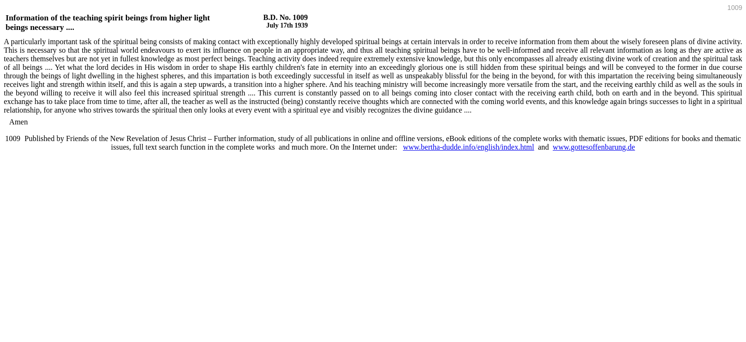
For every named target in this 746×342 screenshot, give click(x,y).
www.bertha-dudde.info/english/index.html (468, 147)
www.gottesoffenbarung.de (594, 147)
